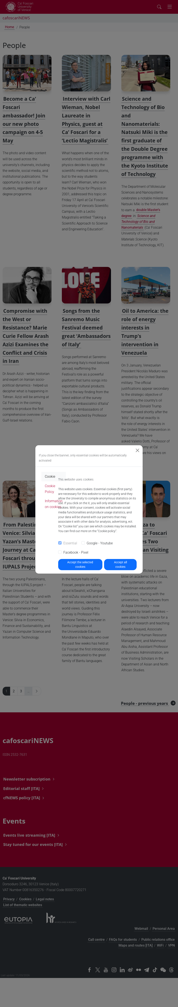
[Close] (137, 450)
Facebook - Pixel (75, 552)
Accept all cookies (120, 564)
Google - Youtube (100, 543)
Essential (70, 543)
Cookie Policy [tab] (50, 489)
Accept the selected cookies (80, 564)
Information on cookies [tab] (53, 504)
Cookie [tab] (50, 476)
